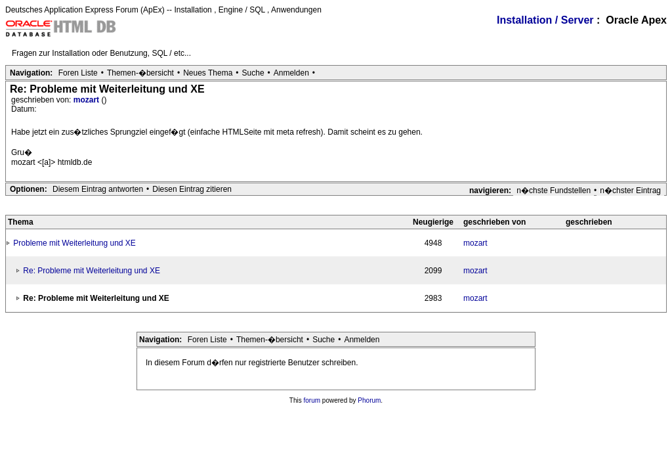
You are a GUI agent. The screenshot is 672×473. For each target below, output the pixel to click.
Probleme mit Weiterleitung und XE (74, 243)
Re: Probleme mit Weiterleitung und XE (91, 270)
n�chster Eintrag (630, 190)
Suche (253, 73)
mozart (88, 99)
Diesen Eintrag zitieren (192, 189)
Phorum (369, 400)
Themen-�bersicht (140, 73)
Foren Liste (78, 73)
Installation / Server (545, 20)
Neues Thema (207, 73)
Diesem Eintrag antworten (97, 189)
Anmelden (291, 73)
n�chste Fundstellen (553, 190)
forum (312, 400)
